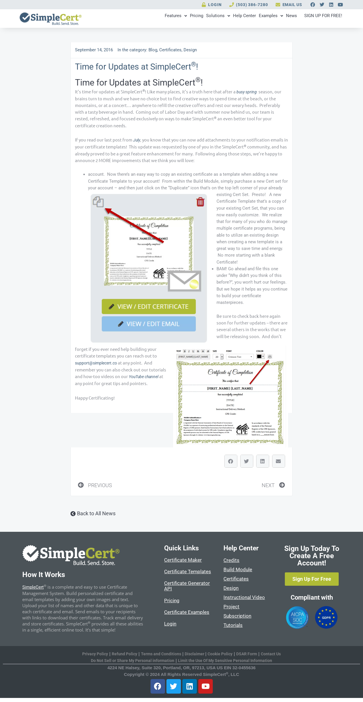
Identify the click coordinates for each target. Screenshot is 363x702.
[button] (230, 463)
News (271, 19)
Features (124, 19)
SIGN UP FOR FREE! (314, 19)
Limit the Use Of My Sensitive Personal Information (227, 664)
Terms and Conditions (160, 657)
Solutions (179, 19)
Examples (244, 19)
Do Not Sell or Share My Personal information (130, 664)
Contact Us (276, 657)
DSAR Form (250, 657)
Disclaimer (195, 657)
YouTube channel (145, 379)
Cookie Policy (222, 657)
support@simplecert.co (97, 365)
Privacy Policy (90, 657)
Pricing (151, 19)
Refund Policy (121, 657)
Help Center (211, 19)
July (137, 142)
